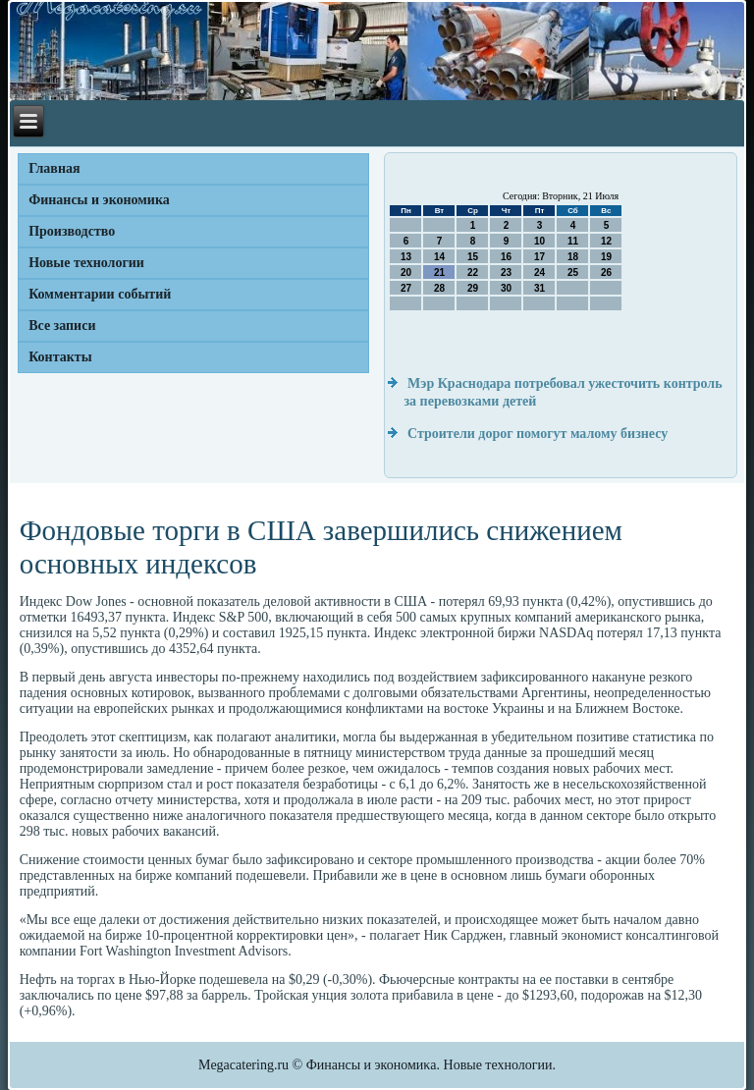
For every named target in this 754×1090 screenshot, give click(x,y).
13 (406, 256)
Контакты (59, 357)
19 (606, 256)
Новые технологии (86, 262)
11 (572, 241)
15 (472, 256)
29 (472, 288)
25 (572, 272)
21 (439, 272)
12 (606, 241)
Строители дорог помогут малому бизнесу (537, 433)
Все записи (61, 325)
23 (506, 272)
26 (606, 272)
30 (506, 288)
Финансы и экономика (99, 199)
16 (506, 256)
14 (439, 256)
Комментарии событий (99, 294)
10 (539, 241)
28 (439, 288)
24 (539, 272)
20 (406, 272)
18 (572, 256)
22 (472, 272)
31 (539, 288)
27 (406, 288)
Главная (54, 168)
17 (539, 256)
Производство (71, 231)
